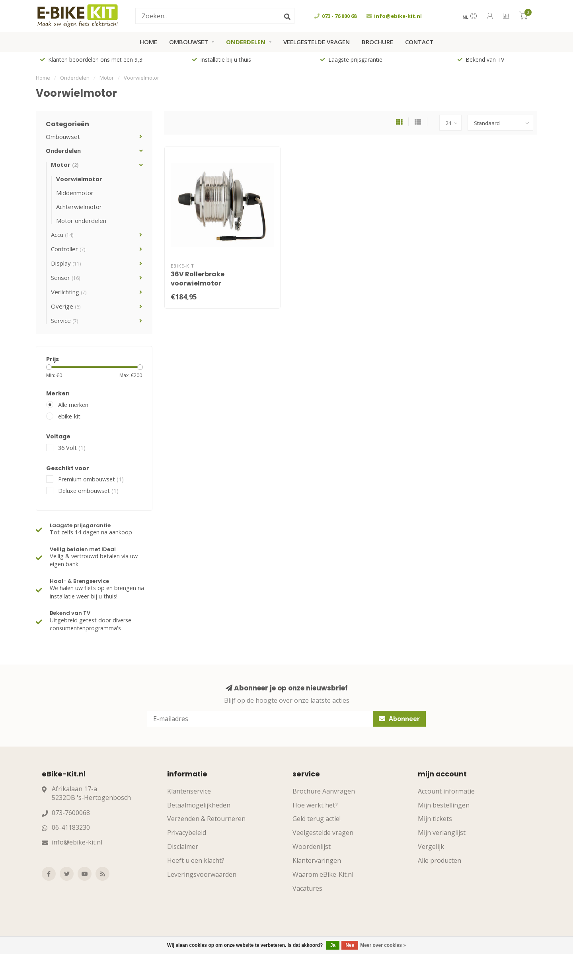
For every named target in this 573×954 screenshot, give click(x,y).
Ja (332, 945)
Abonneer (399, 718)
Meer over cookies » (383, 945)
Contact (419, 42)
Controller (68, 249)
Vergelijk (431, 846)
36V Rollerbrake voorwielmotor (197, 279)
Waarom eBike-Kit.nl (322, 874)
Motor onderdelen (81, 221)
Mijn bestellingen (444, 805)
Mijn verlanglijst (442, 832)
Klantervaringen (316, 860)
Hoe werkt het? (315, 805)
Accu (62, 234)
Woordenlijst (311, 846)
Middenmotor (75, 193)
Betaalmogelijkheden (198, 805)
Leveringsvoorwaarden (201, 874)
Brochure (377, 42)
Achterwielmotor (79, 207)
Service (64, 321)
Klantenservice (189, 791)
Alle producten (439, 860)
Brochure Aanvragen (323, 791)
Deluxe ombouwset (88, 491)
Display (66, 263)
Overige (65, 306)
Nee (349, 945)
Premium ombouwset (91, 479)
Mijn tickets (435, 818)
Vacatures (307, 888)
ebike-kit (69, 416)
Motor (64, 164)
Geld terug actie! (316, 818)
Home (148, 42)
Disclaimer (182, 846)
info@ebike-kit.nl (77, 842)
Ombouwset (188, 42)
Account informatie (446, 791)
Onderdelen (245, 42)
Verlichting (68, 292)
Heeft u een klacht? (195, 860)
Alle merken (73, 405)
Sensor (65, 278)
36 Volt (72, 448)
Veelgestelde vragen (316, 42)
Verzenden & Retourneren (206, 818)
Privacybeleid (186, 832)
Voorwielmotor (79, 179)
